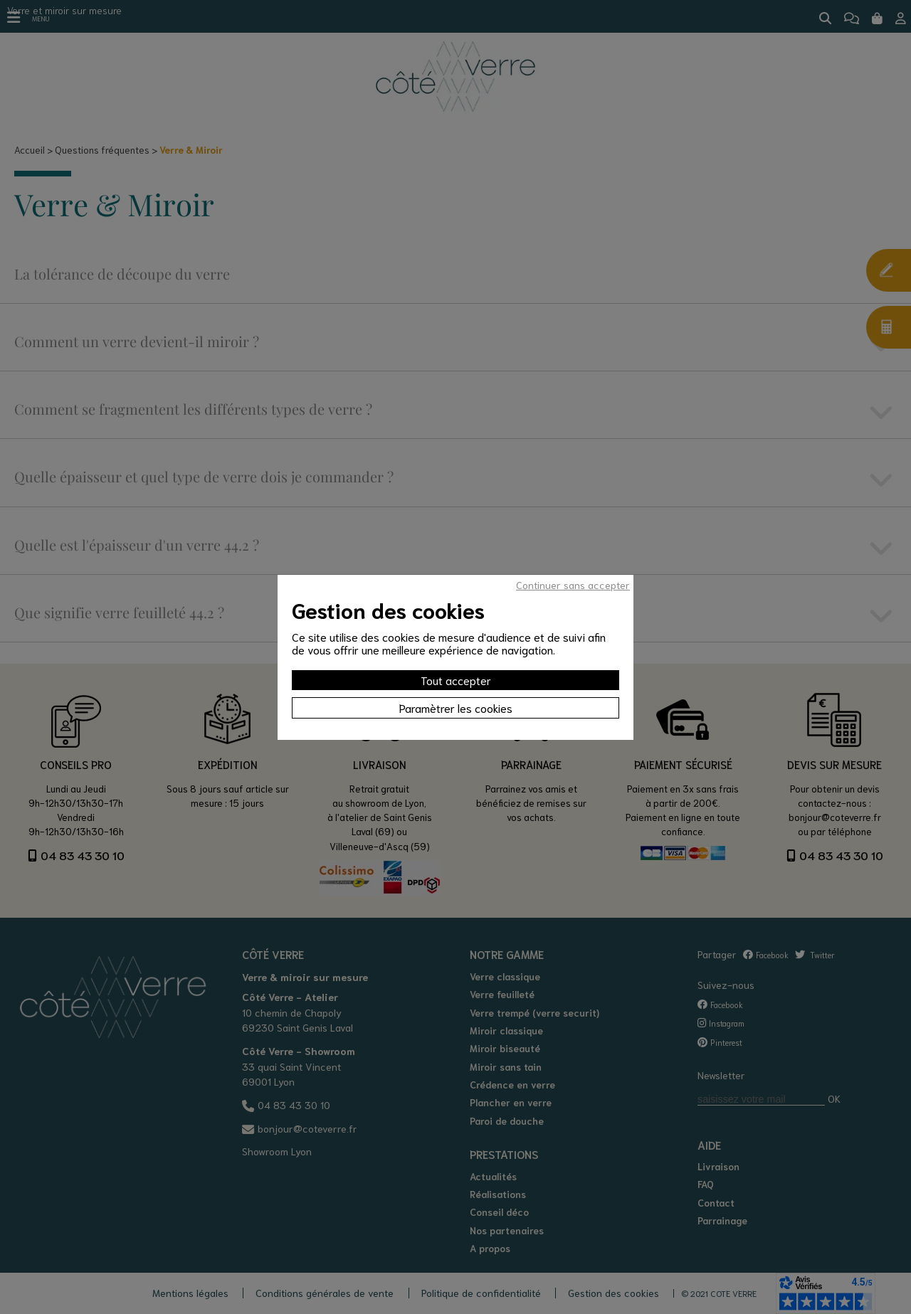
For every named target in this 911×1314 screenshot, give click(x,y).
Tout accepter (456, 679)
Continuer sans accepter (573, 584)
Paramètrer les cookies (455, 707)
